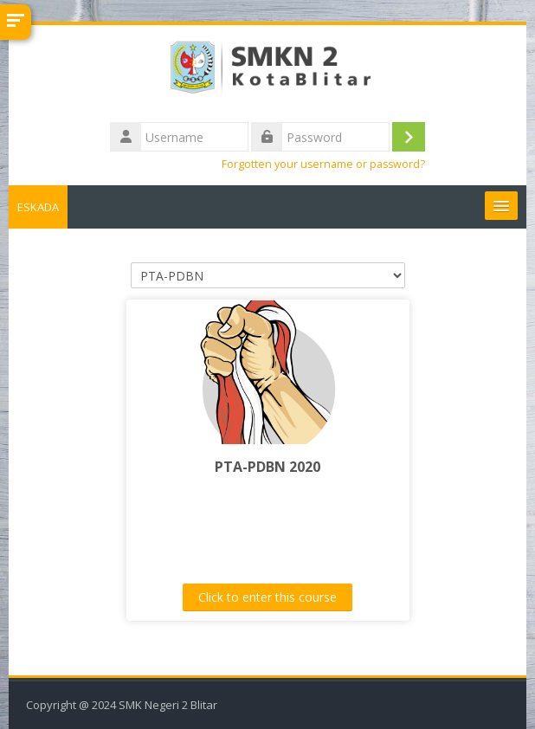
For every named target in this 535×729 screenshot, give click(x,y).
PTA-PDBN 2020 (267, 466)
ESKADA (38, 207)
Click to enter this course (267, 597)
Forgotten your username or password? (323, 164)
